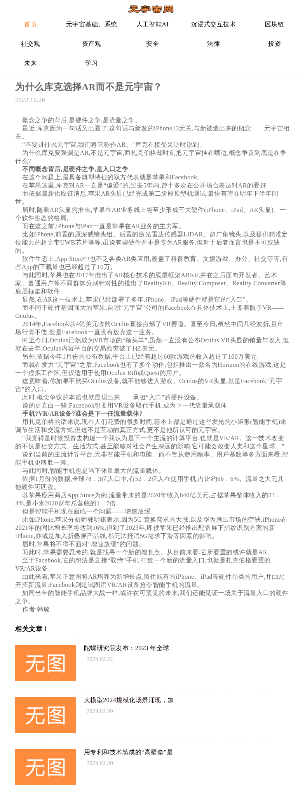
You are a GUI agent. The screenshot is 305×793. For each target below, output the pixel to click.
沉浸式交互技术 (213, 24)
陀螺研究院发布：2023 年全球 (126, 648)
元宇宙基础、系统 (91, 24)
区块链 (274, 24)
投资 (274, 43)
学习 (91, 63)
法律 (213, 43)
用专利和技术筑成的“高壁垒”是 (128, 752)
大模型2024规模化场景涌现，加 (129, 700)
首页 (30, 24)
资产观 (91, 43)
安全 (152, 43)
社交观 (30, 43)
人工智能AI (152, 24)
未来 (30, 63)
